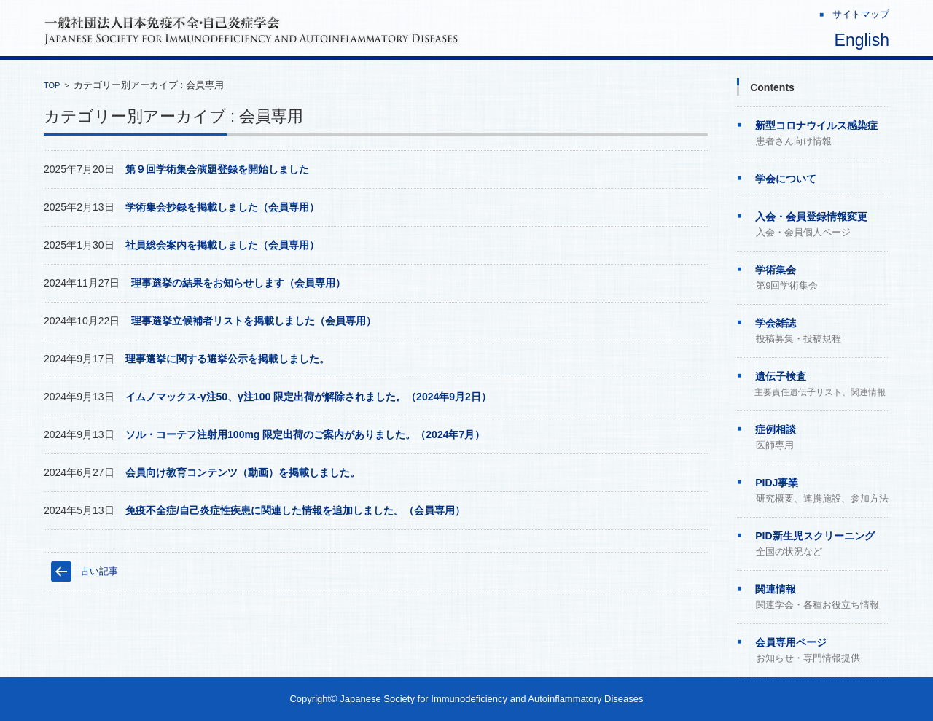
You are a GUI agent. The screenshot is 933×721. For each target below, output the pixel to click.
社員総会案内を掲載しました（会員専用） (222, 245)
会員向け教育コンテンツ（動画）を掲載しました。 (242, 472)
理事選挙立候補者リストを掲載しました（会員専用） (253, 321)
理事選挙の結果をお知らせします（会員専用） (238, 283)
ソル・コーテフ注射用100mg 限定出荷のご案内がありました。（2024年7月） (305, 434)
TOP (52, 85)
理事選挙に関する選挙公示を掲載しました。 (227, 359)
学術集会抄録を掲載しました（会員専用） (222, 207)
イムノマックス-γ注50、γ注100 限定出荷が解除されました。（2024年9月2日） (308, 396)
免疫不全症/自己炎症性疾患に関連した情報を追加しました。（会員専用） (295, 510)
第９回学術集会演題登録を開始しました (217, 169)
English (862, 40)
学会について (785, 178)
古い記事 (99, 571)
